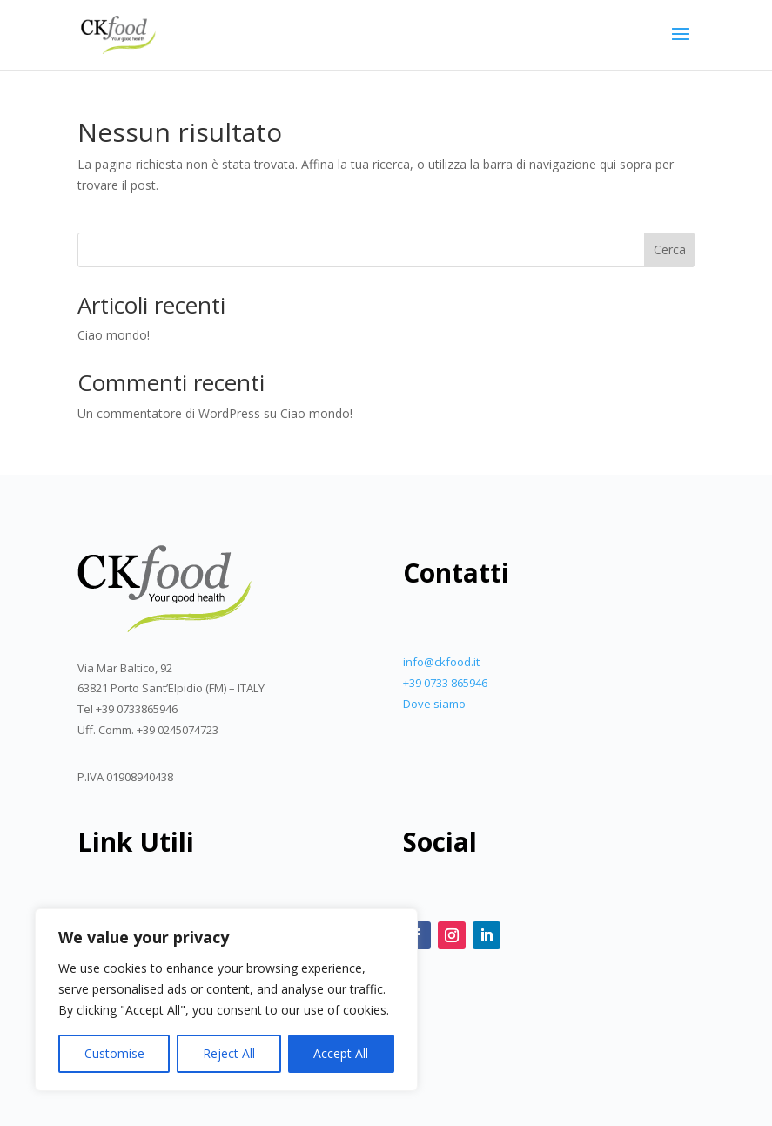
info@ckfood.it (441, 662)
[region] (226, 999)
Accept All (340, 1053)
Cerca (670, 249)
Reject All (229, 1053)
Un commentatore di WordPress (168, 413)
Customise (114, 1053)
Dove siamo (434, 703)
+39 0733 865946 (445, 683)
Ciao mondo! (113, 335)
